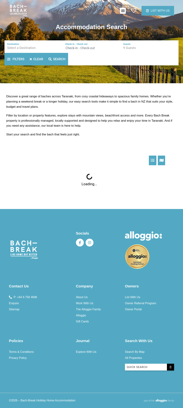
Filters (15, 59)
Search (56, 59)
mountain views (92, 115)
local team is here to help (63, 125)
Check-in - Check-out (76, 44)
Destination (13, 44)
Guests (126, 44)
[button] (123, 11)
